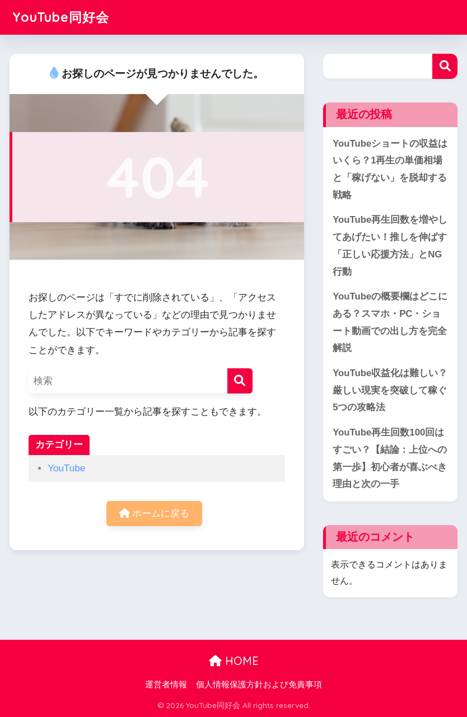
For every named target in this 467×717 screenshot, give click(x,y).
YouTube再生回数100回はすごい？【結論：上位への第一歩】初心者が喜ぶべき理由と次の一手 (390, 458)
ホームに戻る (154, 513)
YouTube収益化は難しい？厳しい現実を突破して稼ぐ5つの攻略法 (390, 390)
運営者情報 (166, 684)
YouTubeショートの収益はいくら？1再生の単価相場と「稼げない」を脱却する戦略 (390, 169)
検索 (444, 66)
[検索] (240, 380)
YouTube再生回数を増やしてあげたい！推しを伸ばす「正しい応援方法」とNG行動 (390, 245)
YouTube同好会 (60, 17)
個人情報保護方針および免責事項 (259, 684)
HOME (234, 661)
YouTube (66, 468)
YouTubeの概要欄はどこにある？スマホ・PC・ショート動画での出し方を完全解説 (390, 322)
